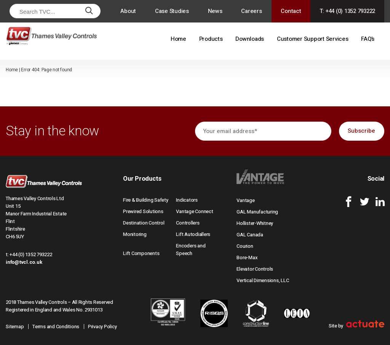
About (128, 11)
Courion (245, 246)
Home (178, 39)
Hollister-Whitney (255, 223)
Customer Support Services (312, 39)
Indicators (187, 200)
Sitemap (15, 326)
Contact (291, 11)
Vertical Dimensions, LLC (263, 280)
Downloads (249, 39)
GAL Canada (250, 234)
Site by (356, 325)
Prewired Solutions (143, 211)
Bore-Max (247, 257)
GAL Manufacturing (257, 211)
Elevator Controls (255, 269)
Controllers (187, 222)
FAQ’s (367, 39)
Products (211, 39)
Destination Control (143, 222)
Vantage (245, 200)
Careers (251, 11)
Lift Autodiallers (193, 234)
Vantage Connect (194, 211)
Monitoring (135, 234)
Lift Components (141, 253)
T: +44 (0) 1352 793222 (348, 11)
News (215, 11)
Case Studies (172, 11)
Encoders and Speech (190, 249)
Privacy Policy (102, 326)
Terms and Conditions (55, 326)
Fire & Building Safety (145, 200)
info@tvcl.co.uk (24, 262)
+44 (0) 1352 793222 (31, 254)
